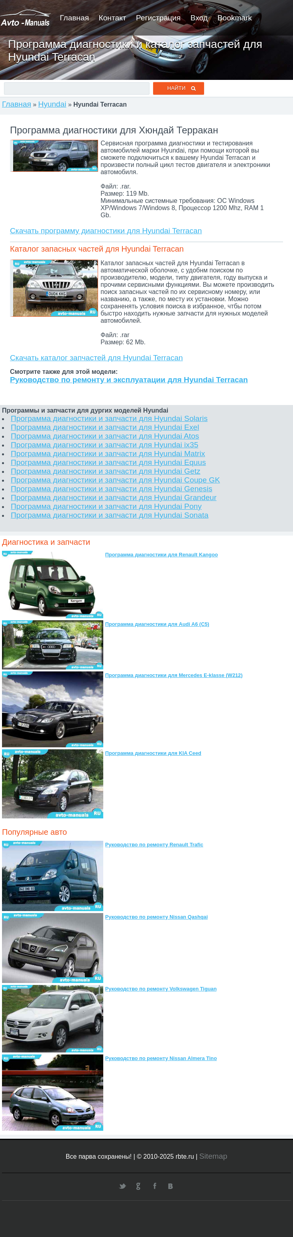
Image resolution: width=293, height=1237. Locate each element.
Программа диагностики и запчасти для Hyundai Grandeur (113, 497)
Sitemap (213, 1156)
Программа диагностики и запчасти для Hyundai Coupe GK (115, 480)
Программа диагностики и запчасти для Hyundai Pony (106, 506)
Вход (199, 18)
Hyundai (52, 104)
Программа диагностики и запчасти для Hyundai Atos (105, 436)
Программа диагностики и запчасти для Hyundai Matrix (108, 453)
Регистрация (158, 18)
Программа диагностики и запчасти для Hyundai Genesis (111, 488)
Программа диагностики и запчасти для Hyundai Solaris (109, 418)
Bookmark (235, 18)
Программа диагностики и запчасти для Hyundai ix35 (104, 445)
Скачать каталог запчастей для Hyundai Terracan (96, 357)
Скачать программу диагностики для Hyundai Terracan (106, 230)
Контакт (112, 18)
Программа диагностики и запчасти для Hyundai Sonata (109, 515)
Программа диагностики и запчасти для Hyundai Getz (106, 471)
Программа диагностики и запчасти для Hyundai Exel (105, 427)
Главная (74, 18)
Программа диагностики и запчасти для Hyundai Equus (108, 462)
